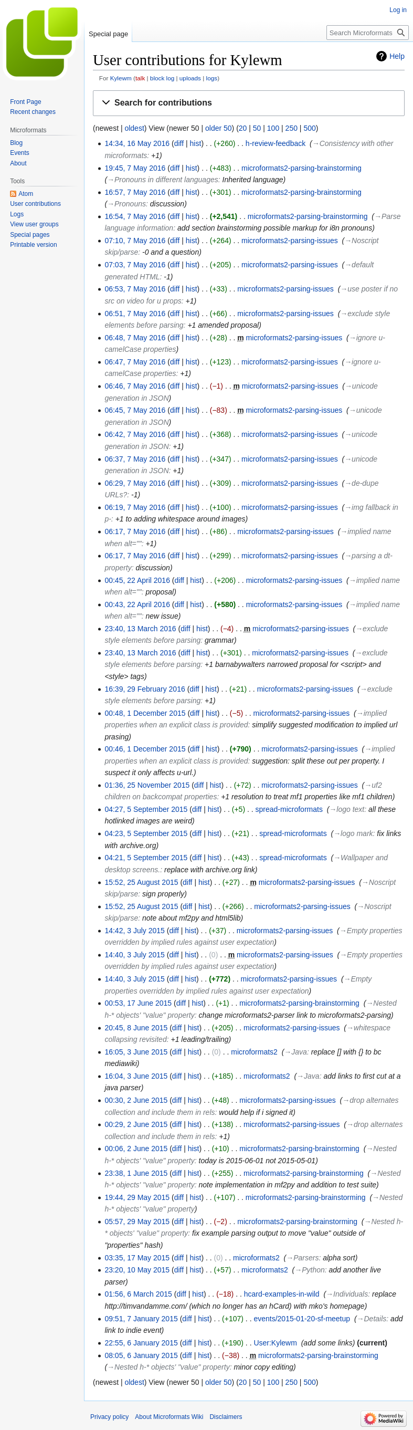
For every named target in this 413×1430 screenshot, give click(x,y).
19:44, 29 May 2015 (137, 1197)
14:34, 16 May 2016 (137, 143)
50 (257, 128)
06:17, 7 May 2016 (134, 531)
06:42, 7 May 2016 (134, 434)
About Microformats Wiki (169, 1417)
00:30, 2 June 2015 (135, 1100)
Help (397, 56)
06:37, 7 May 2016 (134, 459)
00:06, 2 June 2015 (135, 1148)
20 (243, 128)
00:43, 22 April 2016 (137, 604)
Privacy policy (109, 1417)
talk (140, 78)
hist (196, 143)
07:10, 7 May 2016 (134, 240)
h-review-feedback (275, 143)
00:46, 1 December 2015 (144, 749)
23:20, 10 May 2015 (137, 1270)
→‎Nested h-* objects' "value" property (168, 1367)
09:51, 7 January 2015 (140, 1318)
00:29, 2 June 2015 (135, 1124)
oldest (134, 128)
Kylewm (121, 78)
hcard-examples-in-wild (282, 1294)
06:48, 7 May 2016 (134, 337)
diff (179, 143)
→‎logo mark (353, 833)
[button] (249, 103)
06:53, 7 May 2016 (134, 289)
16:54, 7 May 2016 (134, 216)
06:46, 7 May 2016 (134, 386)
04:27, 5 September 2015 (145, 809)
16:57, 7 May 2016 (134, 192)
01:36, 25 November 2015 (146, 785)
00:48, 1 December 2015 (144, 713)
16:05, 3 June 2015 (135, 1052)
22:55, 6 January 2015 (140, 1343)
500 (309, 128)
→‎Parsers (302, 1258)
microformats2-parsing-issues (289, 240)
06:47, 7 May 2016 (134, 362)
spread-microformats (289, 809)
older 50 (218, 128)
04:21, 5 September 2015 (145, 857)
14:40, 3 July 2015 (134, 955)
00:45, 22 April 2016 (137, 580)
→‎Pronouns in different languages (162, 179)
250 (291, 128)
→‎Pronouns (126, 204)
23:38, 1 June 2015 (135, 1173)
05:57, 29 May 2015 (137, 1221)
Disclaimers (225, 1417)
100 (273, 128)
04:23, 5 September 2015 (145, 833)
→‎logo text (346, 809)
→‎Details (372, 1318)
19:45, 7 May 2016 (134, 168)
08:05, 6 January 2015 (140, 1355)
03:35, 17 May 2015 (137, 1258)
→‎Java (295, 1052)
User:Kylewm (274, 1343)
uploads (190, 78)
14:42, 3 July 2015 (134, 930)
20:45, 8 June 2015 (135, 1028)
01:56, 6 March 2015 (138, 1294)
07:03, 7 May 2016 (134, 264)
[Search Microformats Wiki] (367, 32)
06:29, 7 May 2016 (134, 483)
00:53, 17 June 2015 (138, 1003)
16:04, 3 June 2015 (135, 1076)
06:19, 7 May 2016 (134, 507)
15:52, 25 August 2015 (141, 882)
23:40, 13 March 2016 (140, 628)
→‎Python (309, 1270)
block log (162, 78)
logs (212, 78)
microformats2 (254, 1052)
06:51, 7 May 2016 (134, 313)
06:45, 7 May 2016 (134, 410)
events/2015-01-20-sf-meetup (301, 1318)
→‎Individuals (347, 1294)
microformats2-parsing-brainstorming (301, 168)
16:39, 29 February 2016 (144, 689)
